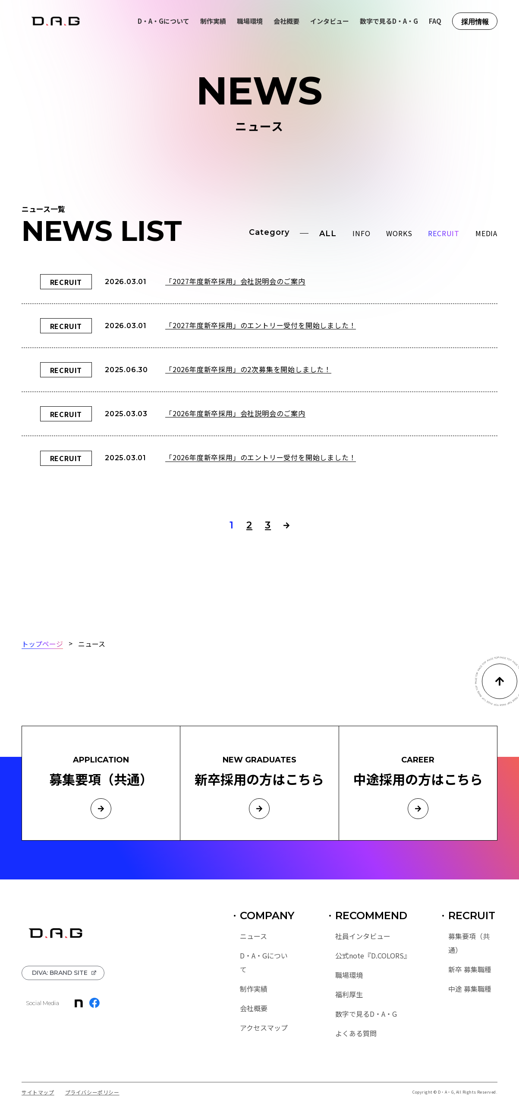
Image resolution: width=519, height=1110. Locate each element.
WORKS (399, 233)
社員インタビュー (362, 936)
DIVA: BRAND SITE (60, 973)
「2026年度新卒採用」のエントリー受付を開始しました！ (260, 457)
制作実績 (213, 20)
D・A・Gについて (163, 20)
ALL (328, 233)
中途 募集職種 (469, 988)
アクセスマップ (264, 1027)
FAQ (435, 20)
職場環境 (250, 20)
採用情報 (475, 22)
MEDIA (486, 233)
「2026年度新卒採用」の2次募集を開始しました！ (248, 369)
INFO (361, 233)
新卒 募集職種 (469, 969)
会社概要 (286, 20)
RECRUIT (443, 233)
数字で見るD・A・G (389, 20)
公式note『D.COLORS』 (371, 955)
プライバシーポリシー (92, 1092)
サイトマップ (38, 1092)
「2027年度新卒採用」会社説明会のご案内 (235, 281)
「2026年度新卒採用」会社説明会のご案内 (235, 413)
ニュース (253, 936)
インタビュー (329, 20)
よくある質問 (356, 1033)
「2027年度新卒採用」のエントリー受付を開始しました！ (260, 325)
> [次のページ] (286, 525)
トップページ (42, 643)
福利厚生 (349, 994)
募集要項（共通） (469, 943)
